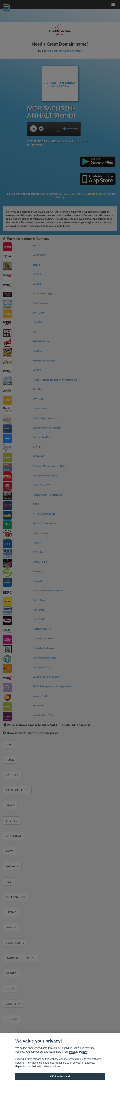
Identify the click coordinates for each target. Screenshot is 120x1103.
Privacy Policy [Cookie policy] (78, 1051)
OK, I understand (60, 1076)
